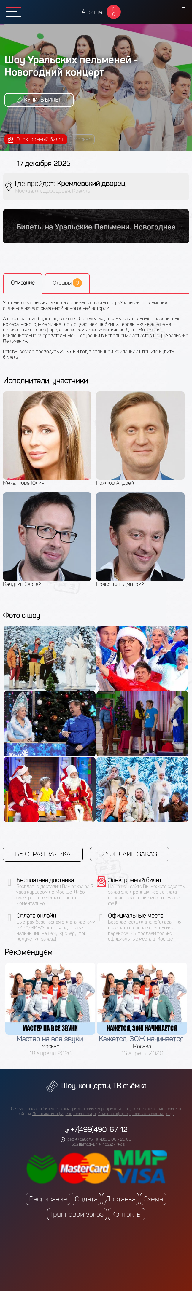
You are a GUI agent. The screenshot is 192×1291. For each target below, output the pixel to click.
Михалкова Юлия (23, 483)
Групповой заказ (77, 1214)
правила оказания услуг (151, 1113)
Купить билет (39, 100)
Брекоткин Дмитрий (120, 584)
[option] (49, 492)
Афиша (91, 12)
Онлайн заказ (129, 854)
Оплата (86, 1199)
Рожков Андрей (115, 483)
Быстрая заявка (43, 854)
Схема (153, 1199)
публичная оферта (110, 1113)
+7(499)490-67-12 (98, 1129)
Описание (22, 283)
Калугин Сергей (22, 584)
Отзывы (67, 282)
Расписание (48, 1199)
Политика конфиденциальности (62, 1113)
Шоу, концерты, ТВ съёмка (96, 1085)
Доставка (120, 1199)
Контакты (126, 1214)
